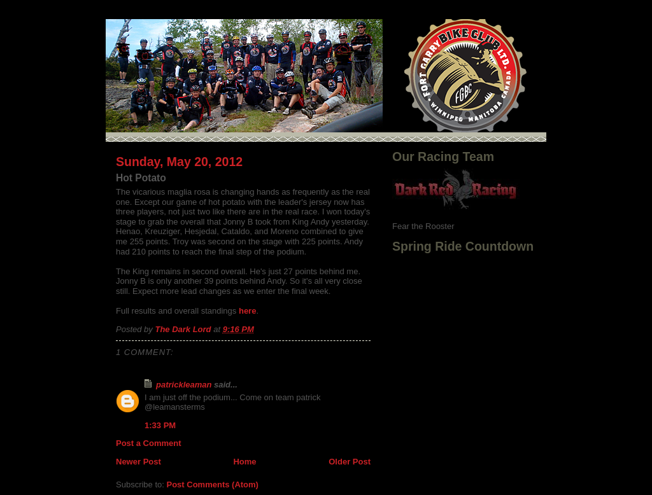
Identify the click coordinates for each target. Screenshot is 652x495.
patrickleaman (183, 384)
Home (244, 461)
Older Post (350, 461)
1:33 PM (160, 425)
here (247, 311)
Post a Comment (148, 443)
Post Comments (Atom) (213, 484)
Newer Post (138, 461)
